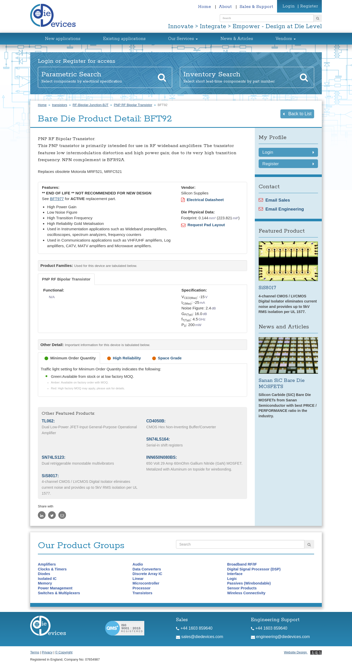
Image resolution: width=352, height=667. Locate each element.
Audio (138, 564)
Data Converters (147, 569)
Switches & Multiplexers (59, 593)
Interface (235, 574)
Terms (34, 652)
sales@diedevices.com (199, 636)
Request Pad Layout (203, 225)
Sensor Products (242, 588)
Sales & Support (256, 6)
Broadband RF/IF (242, 564)
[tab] (66, 279)
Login (288, 6)
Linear (138, 579)
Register (309, 6)
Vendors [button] (286, 38)
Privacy (47, 652)
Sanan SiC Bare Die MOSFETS (282, 383)
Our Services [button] (183, 38)
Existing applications (124, 38)
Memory (45, 583)
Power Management (55, 588)
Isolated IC (47, 579)
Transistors (142, 593)
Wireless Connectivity (246, 593)
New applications (62, 38)
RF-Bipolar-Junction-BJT (90, 105)
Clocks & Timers (52, 569)
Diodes (44, 574)
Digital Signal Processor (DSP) (254, 569)
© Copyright (64, 652)
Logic (232, 579)
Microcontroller (146, 583)
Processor (141, 588)
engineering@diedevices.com (280, 636)
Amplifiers (47, 564)
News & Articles (237, 38)
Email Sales (274, 200)
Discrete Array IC (147, 574)
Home (205, 6)
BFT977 (57, 198)
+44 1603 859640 (194, 628)
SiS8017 (267, 288)
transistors (59, 105)
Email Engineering (281, 209)
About (226, 6)
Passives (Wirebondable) (249, 583)
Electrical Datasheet (202, 199)
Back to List (297, 113)
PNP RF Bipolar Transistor (133, 105)
